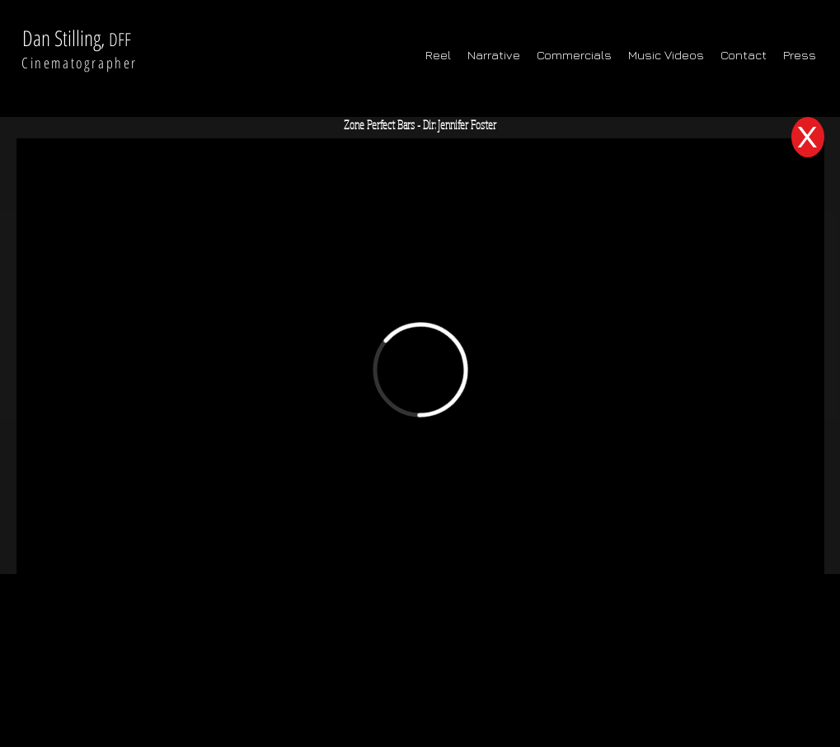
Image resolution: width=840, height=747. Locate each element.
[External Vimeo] (420, 369)
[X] (807, 137)
